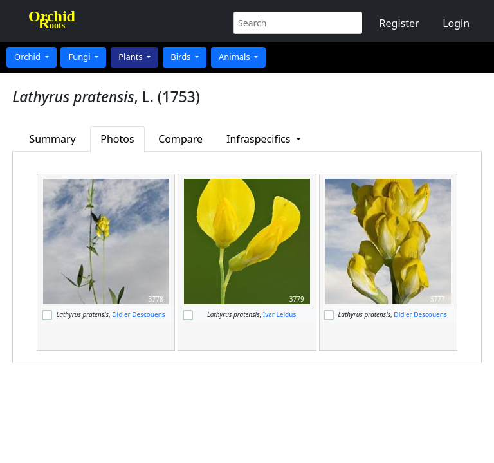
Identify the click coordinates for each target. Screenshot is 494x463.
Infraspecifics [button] (259, 139)
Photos (117, 139)
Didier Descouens (138, 314)
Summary (52, 139)
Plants (131, 56)
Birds (181, 56)
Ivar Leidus (279, 314)
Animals (235, 56)
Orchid (28, 56)
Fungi (80, 56)
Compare (180, 139)
